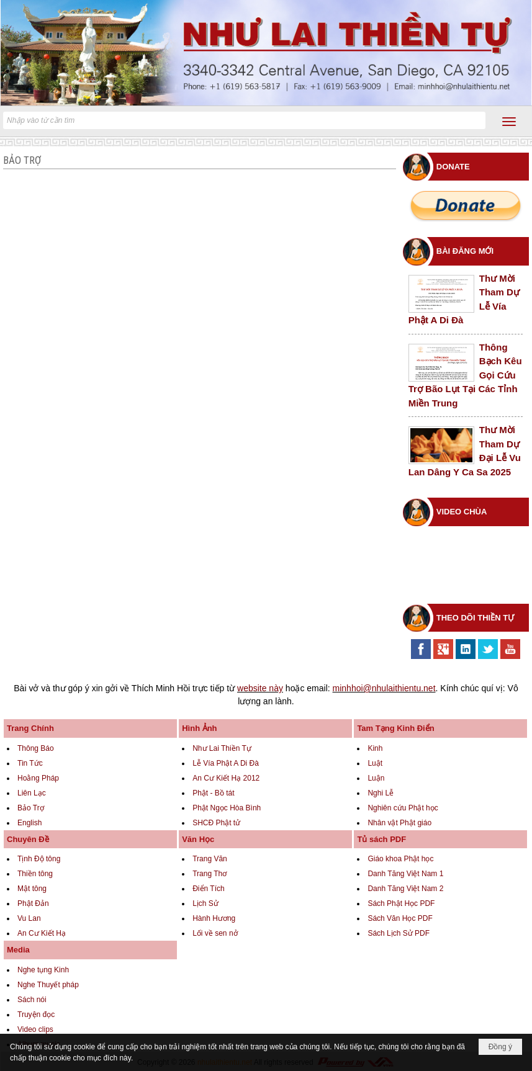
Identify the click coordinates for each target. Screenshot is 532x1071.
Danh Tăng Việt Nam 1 (405, 873)
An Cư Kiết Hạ (41, 933)
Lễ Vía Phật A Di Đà (225, 763)
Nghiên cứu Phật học (402, 808)
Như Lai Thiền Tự (221, 748)
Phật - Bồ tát (213, 793)
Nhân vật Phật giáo (399, 822)
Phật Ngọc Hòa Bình (226, 808)
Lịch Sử (205, 903)
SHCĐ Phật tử (216, 822)
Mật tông (32, 888)
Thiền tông (35, 873)
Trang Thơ (209, 873)
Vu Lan (29, 918)
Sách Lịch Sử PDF (398, 933)
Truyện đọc (36, 1014)
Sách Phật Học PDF (401, 903)
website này (260, 688)
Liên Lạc (31, 793)
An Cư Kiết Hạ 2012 (225, 778)
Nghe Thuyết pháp (48, 984)
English (29, 822)
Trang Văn (209, 858)
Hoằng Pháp (38, 778)
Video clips (35, 1029)
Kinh (374, 748)
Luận (375, 778)
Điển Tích (208, 888)
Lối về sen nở (214, 933)
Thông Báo (35, 748)
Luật (374, 763)
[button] (509, 121)
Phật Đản (33, 903)
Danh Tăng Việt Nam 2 (405, 888)
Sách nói (32, 999)
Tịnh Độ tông (38, 858)
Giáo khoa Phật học (400, 858)
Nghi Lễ (380, 793)
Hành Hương (213, 918)
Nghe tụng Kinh (43, 970)
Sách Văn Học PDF (399, 918)
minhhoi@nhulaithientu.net (384, 688)
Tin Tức (30, 763)
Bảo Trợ (30, 808)
